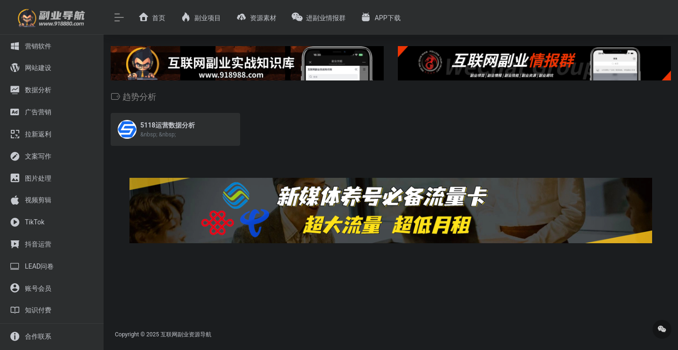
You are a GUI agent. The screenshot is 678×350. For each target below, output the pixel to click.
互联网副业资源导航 (186, 334)
